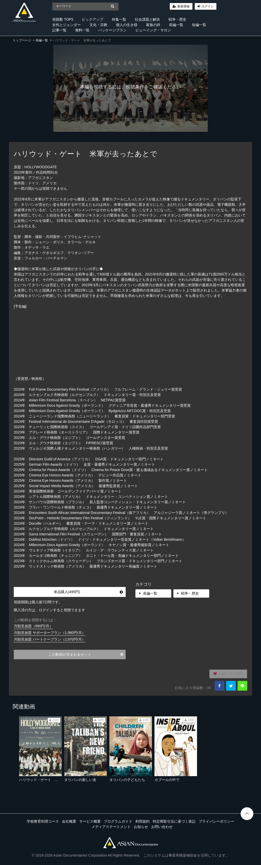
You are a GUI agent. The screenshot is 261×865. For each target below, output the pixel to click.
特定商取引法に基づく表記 (174, 821)
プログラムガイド (118, 821)
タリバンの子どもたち (127, 780)
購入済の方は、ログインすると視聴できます (49, 610)
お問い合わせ (162, 827)
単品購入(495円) (88, 592)
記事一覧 (59, 30)
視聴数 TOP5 (62, 19)
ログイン (207, 6)
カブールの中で (166, 780)
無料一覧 (82, 30)
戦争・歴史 (177, 19)
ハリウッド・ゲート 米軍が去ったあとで (53, 780)
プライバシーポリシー (216, 821)
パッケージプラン (112, 30)
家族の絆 (153, 25)
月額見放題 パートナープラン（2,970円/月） (49, 639)
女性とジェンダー (66, 25)
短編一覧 (199, 25)
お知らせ (141, 827)
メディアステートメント (111, 827)
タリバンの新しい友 (80, 780)
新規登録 (183, 6)
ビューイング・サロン (153, 30)
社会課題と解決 (147, 19)
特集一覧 (119, 19)
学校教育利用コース (43, 821)
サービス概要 (90, 821)
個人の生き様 (126, 25)
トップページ (22, 40)
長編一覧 (176, 25)
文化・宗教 (98, 25)
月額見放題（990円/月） (33, 626)
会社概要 (69, 821)
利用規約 (142, 821)
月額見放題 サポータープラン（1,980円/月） (49, 633)
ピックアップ (92, 19)
